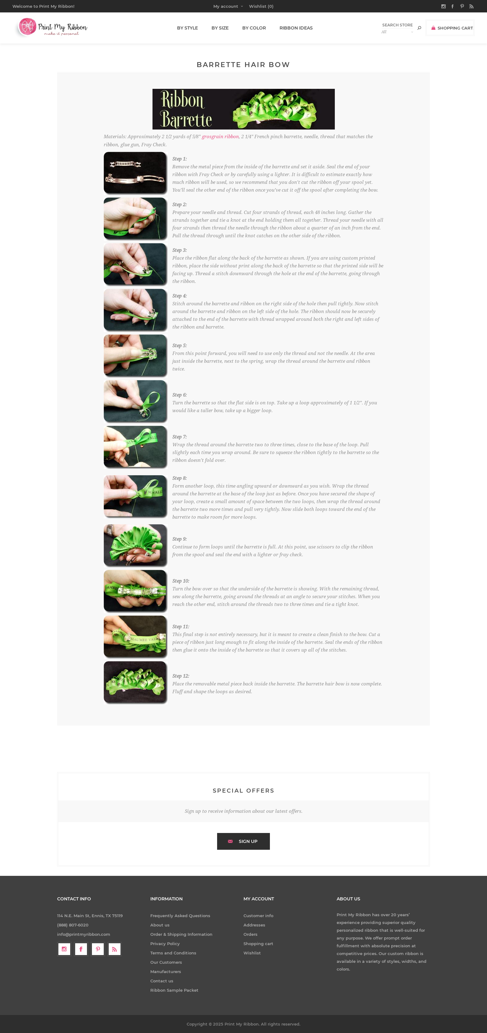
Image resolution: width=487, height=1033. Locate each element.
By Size (219, 28)
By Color (252, 28)
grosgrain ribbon (220, 136)
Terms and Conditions (173, 952)
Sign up (248, 841)
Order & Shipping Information (181, 934)
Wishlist (252, 952)
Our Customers (166, 962)
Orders (250, 934)
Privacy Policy (165, 943)
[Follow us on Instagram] (64, 949)
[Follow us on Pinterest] (98, 949)
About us (160, 924)
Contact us (161, 980)
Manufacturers (165, 971)
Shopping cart (258, 943)
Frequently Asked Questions (180, 915)
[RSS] (115, 949)
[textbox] (397, 25)
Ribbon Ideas (293, 28)
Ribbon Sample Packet (174, 990)
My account (225, 6)
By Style (188, 28)
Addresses (254, 924)
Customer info (258, 915)
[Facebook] (81, 949)
